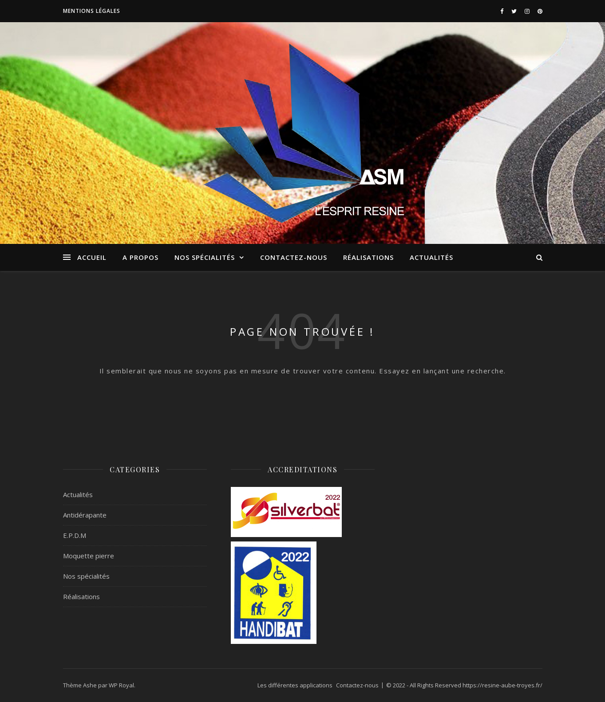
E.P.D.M (74, 535)
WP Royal (121, 685)
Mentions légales (91, 11)
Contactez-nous (293, 257)
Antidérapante (85, 514)
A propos (140, 257)
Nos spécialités (204, 257)
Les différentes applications (294, 685)
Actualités (431, 257)
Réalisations (368, 257)
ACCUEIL (92, 257)
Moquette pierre (88, 555)
